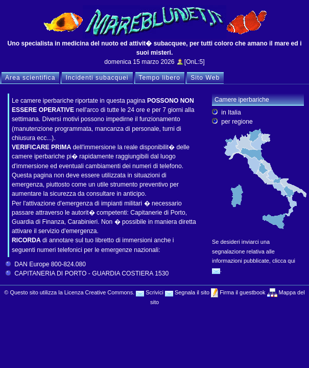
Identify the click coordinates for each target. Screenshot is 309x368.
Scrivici (149, 292)
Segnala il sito (187, 292)
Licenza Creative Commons (98, 292)
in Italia (231, 112)
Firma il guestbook (241, 292)
